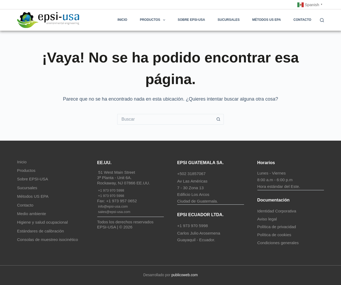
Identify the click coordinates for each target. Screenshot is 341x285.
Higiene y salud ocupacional (42, 222)
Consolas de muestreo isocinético (47, 239)
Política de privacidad (276, 226)
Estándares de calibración (40, 231)
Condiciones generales (278, 242)
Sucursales (229, 20)
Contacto (302, 20)
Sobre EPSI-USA (191, 20)
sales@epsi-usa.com (113, 212)
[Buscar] (322, 20)
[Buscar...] (165, 119)
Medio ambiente (31, 213)
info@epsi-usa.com (112, 206)
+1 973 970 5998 (110, 190)
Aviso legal (267, 219)
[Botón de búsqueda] (218, 119)
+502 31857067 (191, 173)
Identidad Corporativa (276, 211)
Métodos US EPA (266, 20)
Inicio (122, 20)
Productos (153, 20)
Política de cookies (274, 234)
